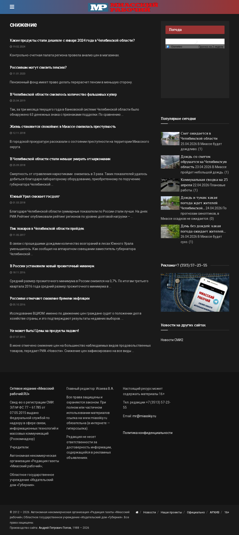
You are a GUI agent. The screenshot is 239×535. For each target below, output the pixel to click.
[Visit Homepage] (123, 7)
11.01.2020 (17, 73)
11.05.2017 (17, 235)
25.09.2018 (17, 165)
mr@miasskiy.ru (144, 416)
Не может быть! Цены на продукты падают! (44, 331)
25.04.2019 (17, 100)
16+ (226, 512)
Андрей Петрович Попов (55, 527)
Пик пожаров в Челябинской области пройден (47, 229)
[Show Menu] (12, 7)
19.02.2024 (17, 46)
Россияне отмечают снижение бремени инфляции (49, 298)
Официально (196, 512)
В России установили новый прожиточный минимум (52, 266)
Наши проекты (171, 512)
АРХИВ (214, 512)
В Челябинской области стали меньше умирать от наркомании (60, 159)
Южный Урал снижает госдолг (35, 196)
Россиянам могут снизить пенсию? (38, 67)
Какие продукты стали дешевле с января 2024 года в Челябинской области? (72, 40)
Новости (149, 512)
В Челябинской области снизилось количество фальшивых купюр (63, 94)
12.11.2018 (17, 133)
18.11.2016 (17, 272)
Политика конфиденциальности (147, 433)
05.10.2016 (17, 304)
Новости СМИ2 (172, 340)
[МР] (195, 292)
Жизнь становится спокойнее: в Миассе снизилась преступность (63, 127)
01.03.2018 (17, 202)
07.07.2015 (17, 337)
